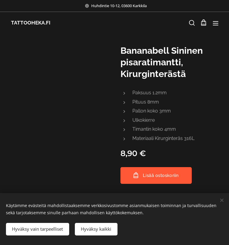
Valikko (215, 23)
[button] (191, 23)
